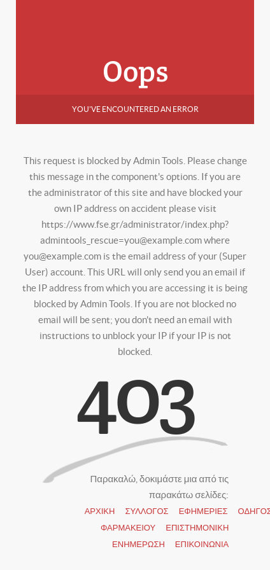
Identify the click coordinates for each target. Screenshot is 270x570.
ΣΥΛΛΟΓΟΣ (146, 511)
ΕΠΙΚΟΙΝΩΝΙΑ (202, 544)
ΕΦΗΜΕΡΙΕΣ (203, 511)
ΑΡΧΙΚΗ (100, 511)
